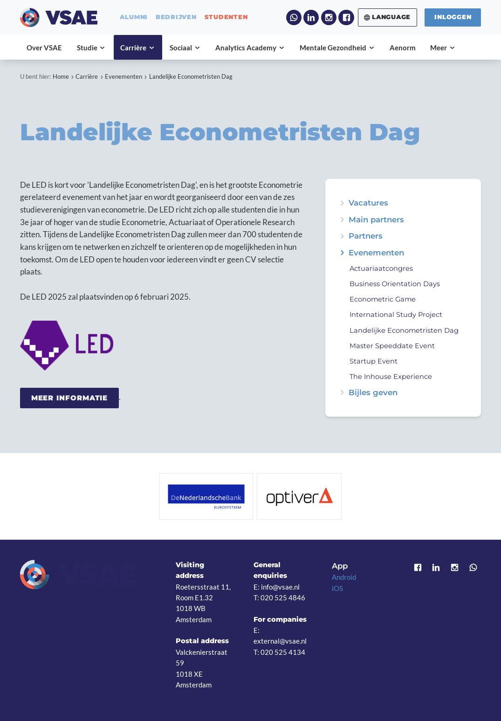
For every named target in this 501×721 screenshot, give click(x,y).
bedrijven (176, 17)
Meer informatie (69, 398)
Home (61, 76)
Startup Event (374, 361)
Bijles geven (373, 392)
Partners (366, 236)
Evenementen (123, 76)
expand (342, 252)
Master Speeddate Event (392, 346)
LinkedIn (311, 17)
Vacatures (368, 203)
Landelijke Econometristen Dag (191, 76)
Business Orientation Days (395, 284)
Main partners (376, 219)
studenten (226, 17)
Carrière (86, 76)
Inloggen (452, 17)
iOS (337, 588)
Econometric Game (383, 299)
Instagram (328, 17)
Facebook (346, 17)
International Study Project (396, 314)
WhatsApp (294, 17)
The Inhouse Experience (391, 376)
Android (344, 577)
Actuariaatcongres (381, 268)
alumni (134, 17)
